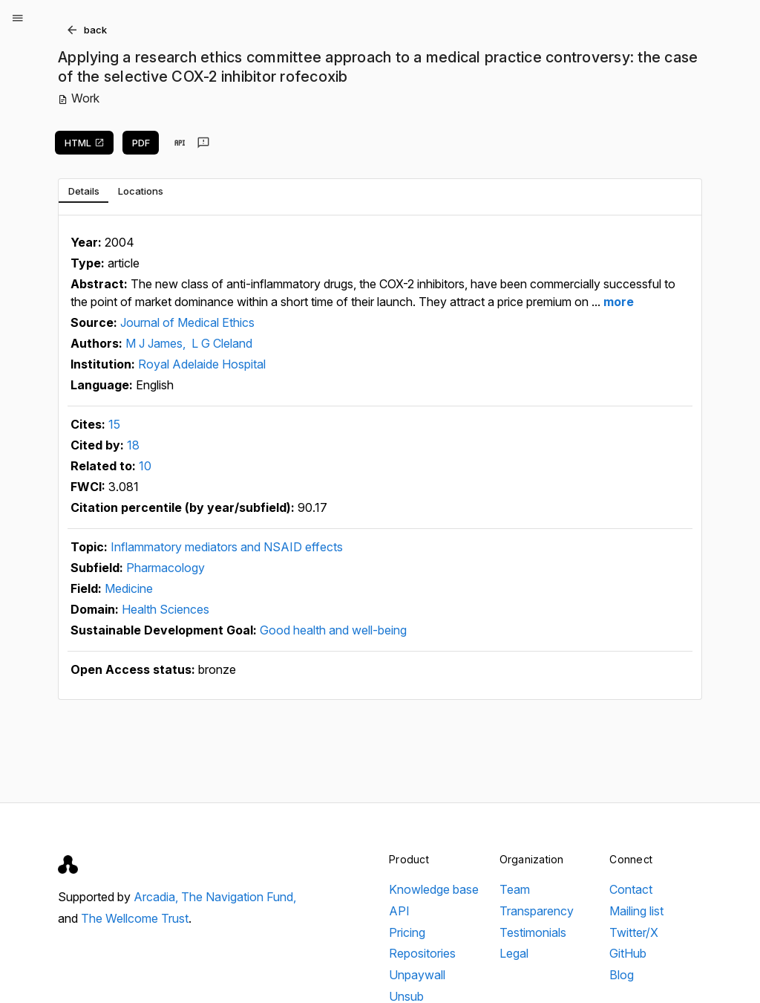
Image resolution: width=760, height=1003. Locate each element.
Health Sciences (165, 609)
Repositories (422, 953)
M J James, (157, 343)
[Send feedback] (203, 143)
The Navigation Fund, (238, 896)
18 (133, 445)
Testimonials (532, 932)
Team (514, 889)
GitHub (627, 953)
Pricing (407, 932)
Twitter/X (633, 932)
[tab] (83, 191)
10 (145, 465)
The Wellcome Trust (135, 918)
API (399, 910)
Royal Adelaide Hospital (202, 364)
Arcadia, (157, 896)
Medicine (129, 588)
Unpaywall (417, 974)
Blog (621, 974)
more (617, 301)
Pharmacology (165, 567)
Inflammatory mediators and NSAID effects (227, 546)
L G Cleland (221, 343)
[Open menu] (18, 18)
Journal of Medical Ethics (187, 322)
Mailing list (636, 910)
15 (114, 424)
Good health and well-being (333, 630)
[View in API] (179, 143)
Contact (630, 889)
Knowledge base (434, 889)
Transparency (536, 910)
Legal (513, 953)
